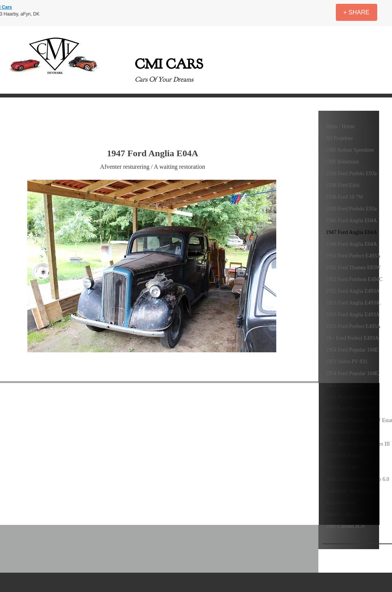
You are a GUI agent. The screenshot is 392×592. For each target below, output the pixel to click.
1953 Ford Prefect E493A (353, 326)
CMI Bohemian (342, 162)
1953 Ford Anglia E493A (353, 314)
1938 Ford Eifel (343, 185)
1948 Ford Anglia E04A (351, 244)
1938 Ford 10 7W (345, 197)
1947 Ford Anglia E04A (351, 232)
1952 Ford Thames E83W (353, 267)
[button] (151, 266)
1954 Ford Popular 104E (352, 350)
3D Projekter (339, 138)
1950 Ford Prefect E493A (353, 256)
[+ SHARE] (356, 12)
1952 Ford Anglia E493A (353, 291)
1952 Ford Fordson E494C (354, 279)
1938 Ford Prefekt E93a (351, 173)
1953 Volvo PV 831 (347, 361)
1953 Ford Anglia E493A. (353, 303)
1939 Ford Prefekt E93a (351, 209)
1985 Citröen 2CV (345, 526)
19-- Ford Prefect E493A (352, 338)
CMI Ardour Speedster (350, 150)
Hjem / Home (340, 126)
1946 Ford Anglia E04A (351, 220)
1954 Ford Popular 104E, (353, 373)
